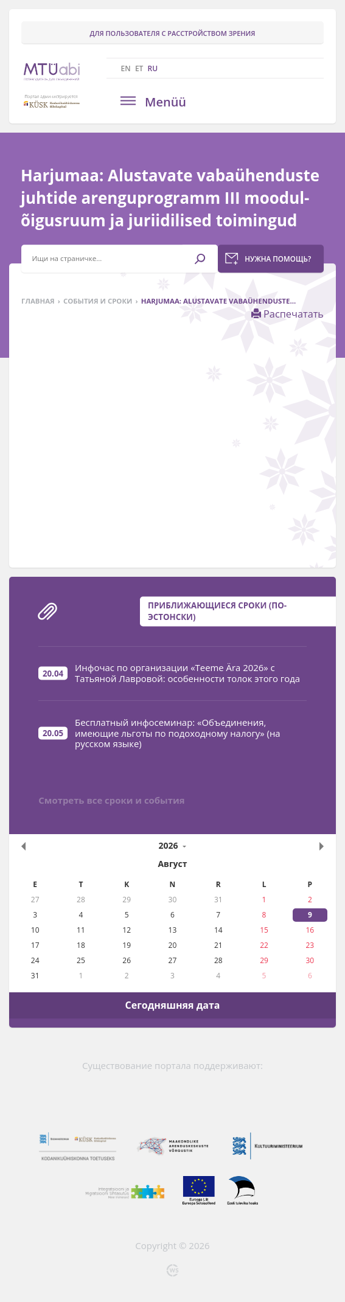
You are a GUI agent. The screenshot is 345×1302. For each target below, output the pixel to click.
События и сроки (98, 300)
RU (153, 68)
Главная (38, 300)
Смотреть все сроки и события (111, 800)
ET (139, 68)
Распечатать (287, 314)
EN (126, 68)
